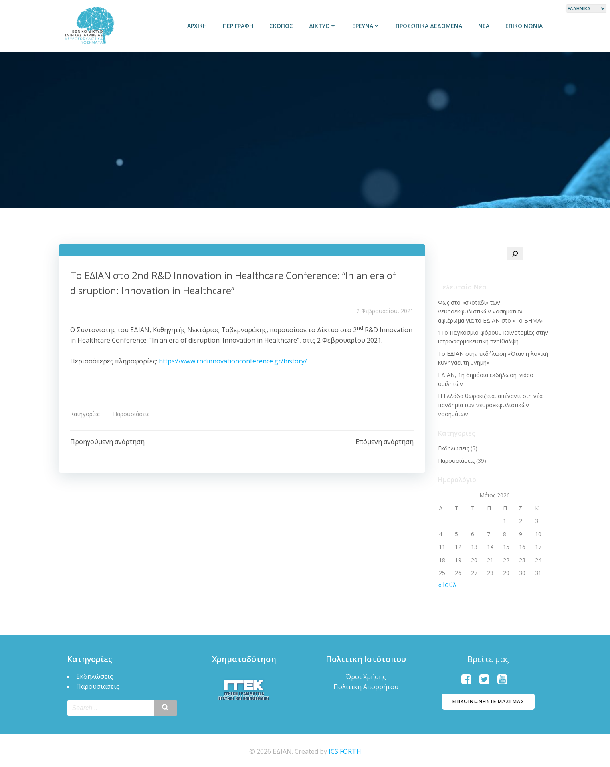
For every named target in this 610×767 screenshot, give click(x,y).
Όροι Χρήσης (366, 674)
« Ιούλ (447, 583)
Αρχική (198, 26)
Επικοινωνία (525, 26)
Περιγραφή (239, 26)
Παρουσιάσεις (131, 414)
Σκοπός (282, 26)
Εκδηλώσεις (453, 446)
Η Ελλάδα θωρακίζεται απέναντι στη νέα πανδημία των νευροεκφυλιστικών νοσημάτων (490, 403)
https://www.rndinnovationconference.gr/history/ (233, 360)
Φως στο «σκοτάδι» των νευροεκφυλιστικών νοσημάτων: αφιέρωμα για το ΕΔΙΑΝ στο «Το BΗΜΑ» (494, 310)
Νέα (485, 26)
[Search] (515, 252)
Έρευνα (367, 26)
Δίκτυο (323, 26)
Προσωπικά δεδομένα (430, 26)
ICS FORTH (345, 749)
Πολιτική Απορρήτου (365, 684)
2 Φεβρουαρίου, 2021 (385, 310)
